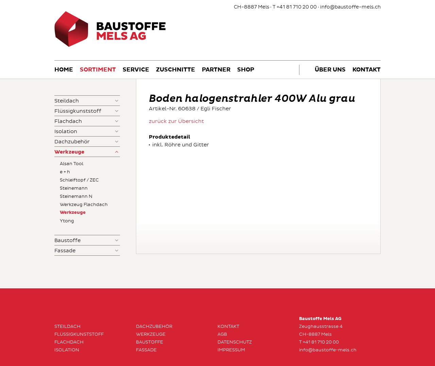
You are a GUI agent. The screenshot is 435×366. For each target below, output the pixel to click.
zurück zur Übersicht (176, 121)
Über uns (330, 70)
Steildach (66, 101)
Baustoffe (67, 240)
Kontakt (366, 70)
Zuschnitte (175, 70)
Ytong (67, 221)
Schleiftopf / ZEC (79, 180)
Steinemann (74, 188)
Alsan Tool (71, 163)
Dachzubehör (72, 142)
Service (136, 70)
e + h (65, 172)
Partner (216, 70)
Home (63, 70)
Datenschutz (235, 342)
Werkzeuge (69, 152)
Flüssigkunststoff (77, 111)
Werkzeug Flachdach (84, 204)
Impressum (231, 350)
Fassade (64, 251)
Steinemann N (76, 196)
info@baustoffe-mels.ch (350, 7)
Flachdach (68, 121)
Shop (245, 70)
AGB (222, 334)
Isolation (65, 131)
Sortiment (98, 70)
